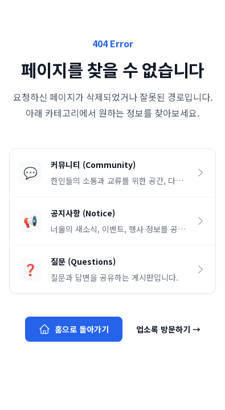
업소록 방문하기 (168, 329)
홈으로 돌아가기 (74, 329)
